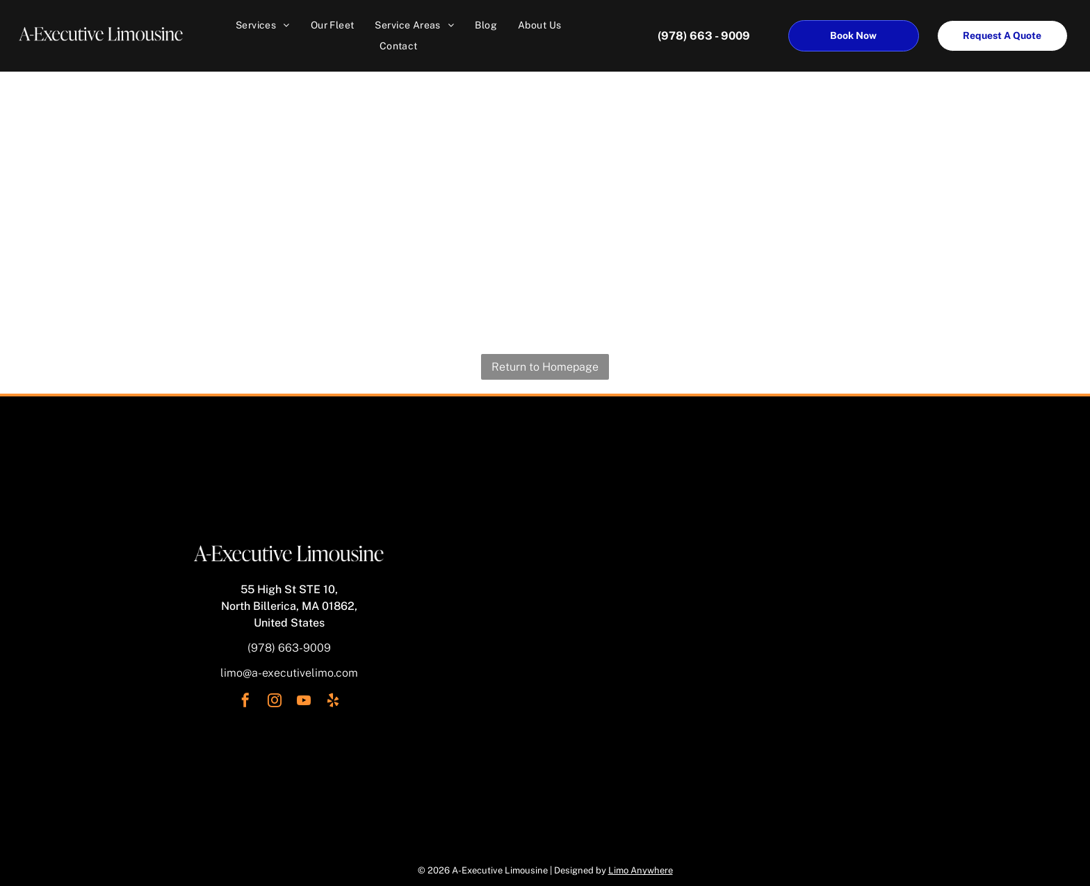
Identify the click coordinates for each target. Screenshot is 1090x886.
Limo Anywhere (640, 870)
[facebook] (245, 702)
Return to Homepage (545, 366)
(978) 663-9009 (289, 647)
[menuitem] (262, 25)
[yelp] (333, 702)
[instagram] (274, 702)
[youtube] (303, 702)
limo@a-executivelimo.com (289, 672)
